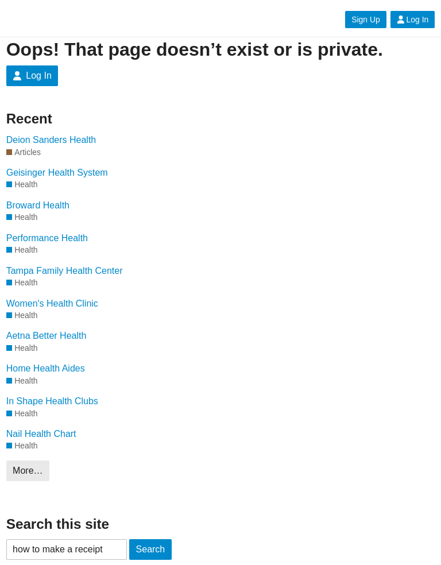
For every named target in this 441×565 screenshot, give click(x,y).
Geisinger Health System (57, 172)
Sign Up (365, 19)
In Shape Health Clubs (52, 401)
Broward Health (37, 205)
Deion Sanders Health (51, 140)
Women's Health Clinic (52, 303)
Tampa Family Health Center (64, 271)
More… (27, 470)
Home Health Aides (45, 368)
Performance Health (47, 238)
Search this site (57, 524)
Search (150, 549)
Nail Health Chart (41, 434)
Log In (413, 19)
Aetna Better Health (46, 335)
